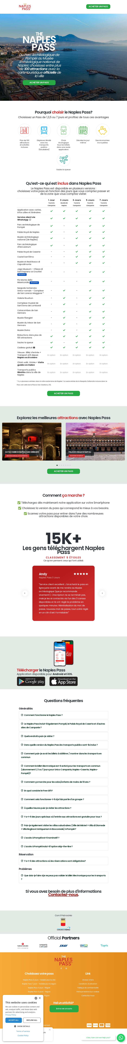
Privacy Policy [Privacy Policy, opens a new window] (10, 1015)
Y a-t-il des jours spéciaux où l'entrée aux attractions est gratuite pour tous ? (61, 833)
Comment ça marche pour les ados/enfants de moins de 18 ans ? (55, 798)
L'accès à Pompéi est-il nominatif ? (40, 854)
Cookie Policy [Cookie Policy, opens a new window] (23, 1035)
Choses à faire (88, 996)
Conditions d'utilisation (88, 1000)
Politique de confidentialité (88, 1003)
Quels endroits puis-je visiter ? (37, 752)
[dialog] (23, 1018)
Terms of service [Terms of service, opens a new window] (23, 1031)
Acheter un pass (98, 6)
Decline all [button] (32, 1020)
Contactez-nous (63, 911)
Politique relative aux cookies (88, 1007)
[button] (57, 482)
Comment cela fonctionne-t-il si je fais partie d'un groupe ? (52, 815)
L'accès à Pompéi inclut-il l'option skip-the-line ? (47, 862)
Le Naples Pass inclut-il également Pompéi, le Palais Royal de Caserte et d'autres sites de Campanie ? (63, 742)
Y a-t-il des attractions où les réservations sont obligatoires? (53, 877)
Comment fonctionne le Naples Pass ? (41, 731)
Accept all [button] (14, 1020)
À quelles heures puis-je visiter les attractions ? (46, 824)
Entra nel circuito (64, 1024)
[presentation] (25, 609)
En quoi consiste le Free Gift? (37, 806)
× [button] (40, 998)
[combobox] (36, 998)
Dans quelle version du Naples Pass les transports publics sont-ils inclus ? (59, 761)
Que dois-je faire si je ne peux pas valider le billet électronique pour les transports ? (63, 893)
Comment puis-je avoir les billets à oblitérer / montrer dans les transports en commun (61, 771)
